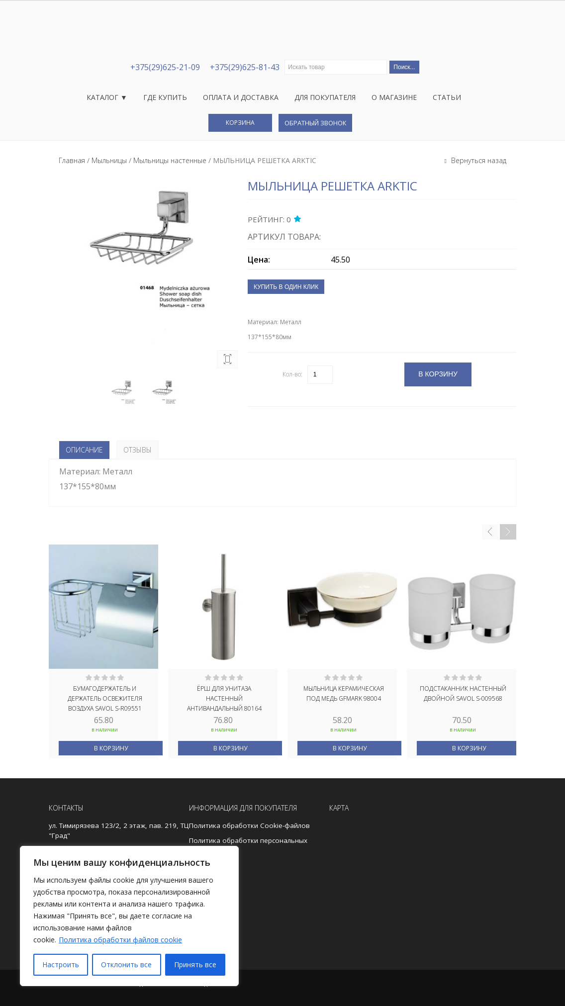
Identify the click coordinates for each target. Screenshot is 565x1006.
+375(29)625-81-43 (245, 67)
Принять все (195, 964)
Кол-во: (292, 374)
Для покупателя (325, 97)
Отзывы (137, 450)
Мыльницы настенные (169, 160)
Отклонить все (126, 964)
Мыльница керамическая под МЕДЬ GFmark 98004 (343, 693)
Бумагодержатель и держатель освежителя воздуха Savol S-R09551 (105, 697)
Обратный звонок (315, 122)
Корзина (240, 122)
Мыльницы (109, 160)
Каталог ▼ (107, 97)
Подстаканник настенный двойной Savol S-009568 (463, 693)
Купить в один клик (286, 286)
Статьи (447, 97)
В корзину (111, 748)
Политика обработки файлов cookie (120, 939)
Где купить (165, 97)
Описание (84, 450)
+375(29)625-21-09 (165, 67)
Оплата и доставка (241, 97)
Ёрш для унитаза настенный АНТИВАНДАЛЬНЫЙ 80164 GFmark (224, 697)
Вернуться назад (477, 160)
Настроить (60, 964)
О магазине (394, 97)
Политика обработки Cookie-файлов (249, 825)
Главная (72, 160)
